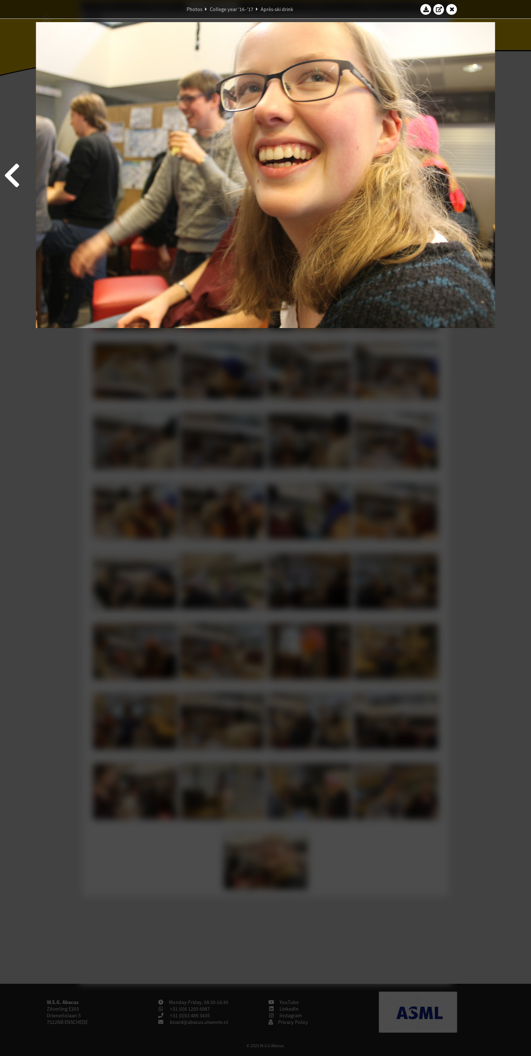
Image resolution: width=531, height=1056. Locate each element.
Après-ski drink (277, 9)
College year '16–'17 (231, 9)
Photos (194, 9)
